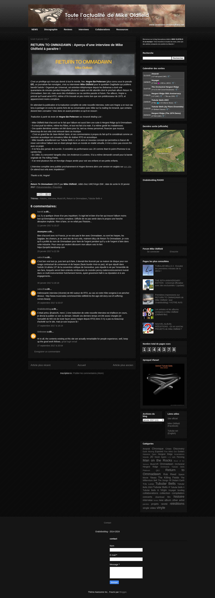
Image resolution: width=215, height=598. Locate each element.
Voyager (172, 490)
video (153, 508)
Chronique (157, 448)
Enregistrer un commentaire (47, 351)
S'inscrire (174, 251)
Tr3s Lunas (148, 484)
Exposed (159, 451)
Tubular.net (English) (173, 432)
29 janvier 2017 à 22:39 (48, 251)
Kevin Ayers (160, 457)
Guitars (181, 451)
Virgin (164, 490)
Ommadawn (166, 464)
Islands (146, 457)
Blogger (122, 592)
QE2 (158, 470)
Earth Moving (148, 452)
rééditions (177, 503)
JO (151, 456)
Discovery (178, 448)
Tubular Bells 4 (95, 198)
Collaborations (102, 29)
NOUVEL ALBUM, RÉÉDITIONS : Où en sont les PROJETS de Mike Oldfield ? (169, 326)
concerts (147, 496)
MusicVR (61, 198)
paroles (146, 504)
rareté (164, 503)
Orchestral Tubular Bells (172, 467)
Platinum (146, 470)
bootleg (181, 490)
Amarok (146, 449)
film (169, 497)
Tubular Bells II (177, 487)
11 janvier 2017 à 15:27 (48, 225)
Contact (107, 523)
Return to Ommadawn (77, 198)
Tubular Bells (165, 483)
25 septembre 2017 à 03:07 (50, 303)
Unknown (42, 332)
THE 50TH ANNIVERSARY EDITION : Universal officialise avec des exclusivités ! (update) (169, 283)
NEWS (35, 29)
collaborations (150, 493)
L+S (169, 457)
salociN (41, 257)
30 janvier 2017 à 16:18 (48, 283)
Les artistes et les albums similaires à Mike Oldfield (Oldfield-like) (167, 312)
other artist (178, 500)
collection (165, 493)
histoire (43, 198)
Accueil (82, 365)
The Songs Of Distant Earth (171, 480)
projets (155, 503)
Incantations (179, 454)
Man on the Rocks (157, 460)
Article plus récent (40, 365)
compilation (178, 493)
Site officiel (173, 418)
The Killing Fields (168, 477)
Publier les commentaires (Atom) (88, 373)
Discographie (50, 29)
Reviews (68, 29)
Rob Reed (169, 474)
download (159, 497)
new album (165, 500)
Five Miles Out (170, 452)
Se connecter (153, 251)
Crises (169, 449)
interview (52, 198)
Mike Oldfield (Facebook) (174, 424)
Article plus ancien (123, 365)
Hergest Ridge (165, 454)
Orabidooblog (44, 309)
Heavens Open (149, 454)
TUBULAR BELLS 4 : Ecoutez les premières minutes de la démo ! (169, 268)
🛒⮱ (169, 76)
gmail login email (69, 341)
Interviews (84, 29)
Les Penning (178, 457)
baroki (40, 211)
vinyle (161, 508)
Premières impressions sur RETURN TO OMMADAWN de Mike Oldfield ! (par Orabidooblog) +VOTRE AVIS (169, 299)
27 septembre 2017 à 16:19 (50, 326)
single (146, 508)
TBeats (153, 477)
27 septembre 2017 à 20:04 (50, 345)
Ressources (122, 29)
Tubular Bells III (151, 490)
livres (156, 500)
